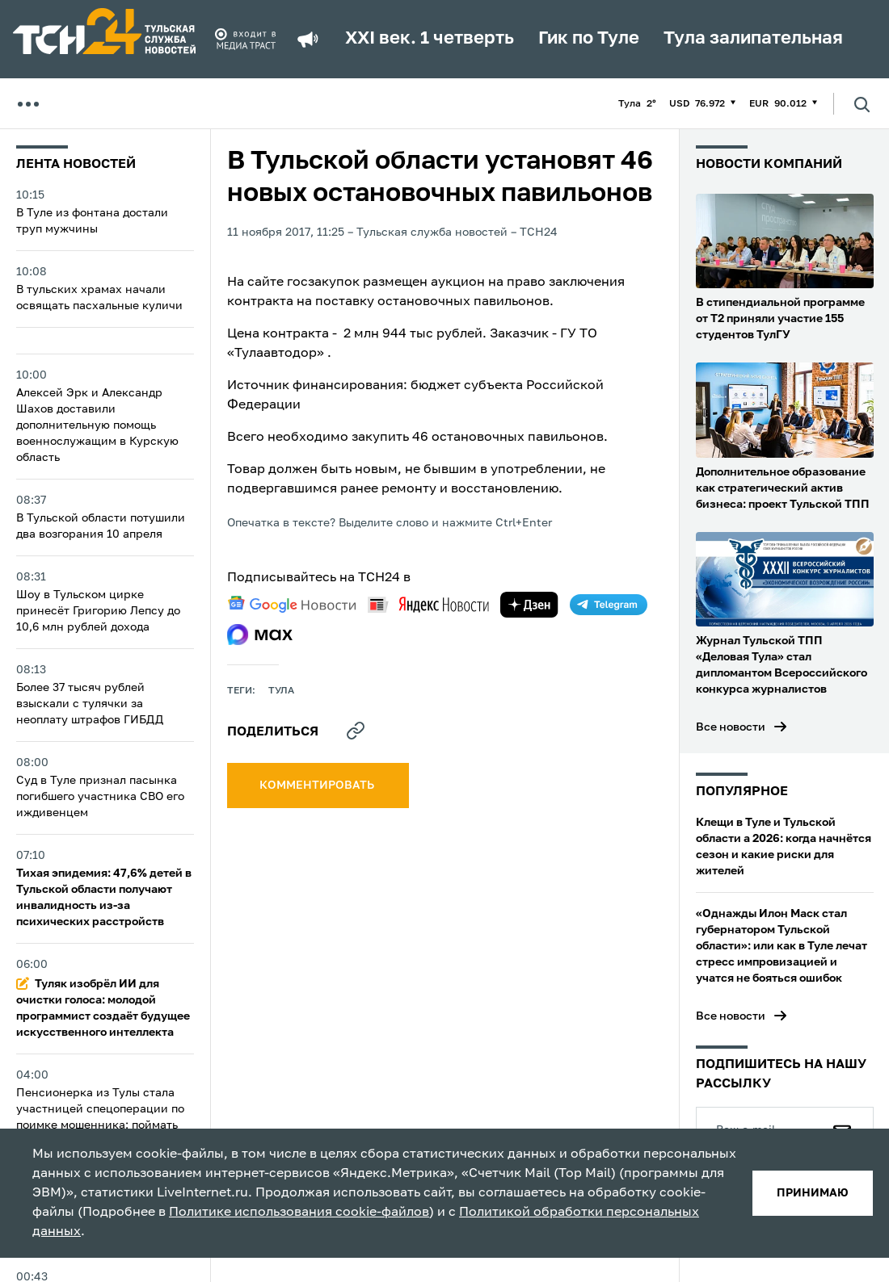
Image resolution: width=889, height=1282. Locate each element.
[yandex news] (428, 604)
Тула (281, 691)
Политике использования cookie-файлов (299, 1212)
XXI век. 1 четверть (429, 39)
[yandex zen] (529, 605)
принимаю (813, 1193)
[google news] (291, 605)
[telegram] (608, 604)
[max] (260, 634)
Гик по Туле (588, 39)
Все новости (730, 727)
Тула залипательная (753, 39)
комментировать (318, 785)
